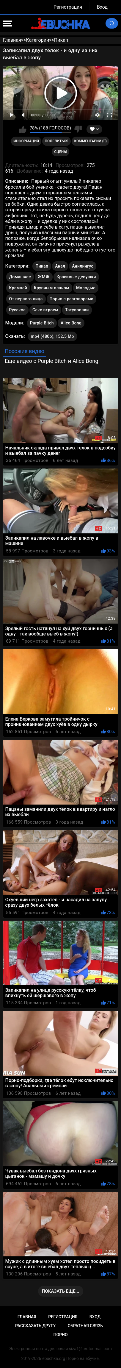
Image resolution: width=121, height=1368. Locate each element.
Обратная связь (85, 1325)
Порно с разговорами (72, 298)
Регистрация (68, 7)
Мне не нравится (78, 129)
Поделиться (56, 141)
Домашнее (20, 276)
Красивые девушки (76, 276)
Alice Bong (71, 321)
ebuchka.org (53, 1358)
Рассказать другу (35, 1325)
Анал (60, 266)
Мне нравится (23, 129)
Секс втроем (45, 309)
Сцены (60, 152)
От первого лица (26, 298)
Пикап (41, 266)
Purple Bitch (42, 321)
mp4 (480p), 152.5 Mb (52, 336)
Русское (17, 309)
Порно (60, 1334)
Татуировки (77, 309)
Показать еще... (60, 1291)
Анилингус (82, 266)
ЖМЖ (44, 276)
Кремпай (18, 287)
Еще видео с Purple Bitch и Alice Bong (51, 361)
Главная (27, 1316)
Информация (26, 141)
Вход (102, 7)
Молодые (85, 287)
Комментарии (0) (90, 141)
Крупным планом (51, 287)
